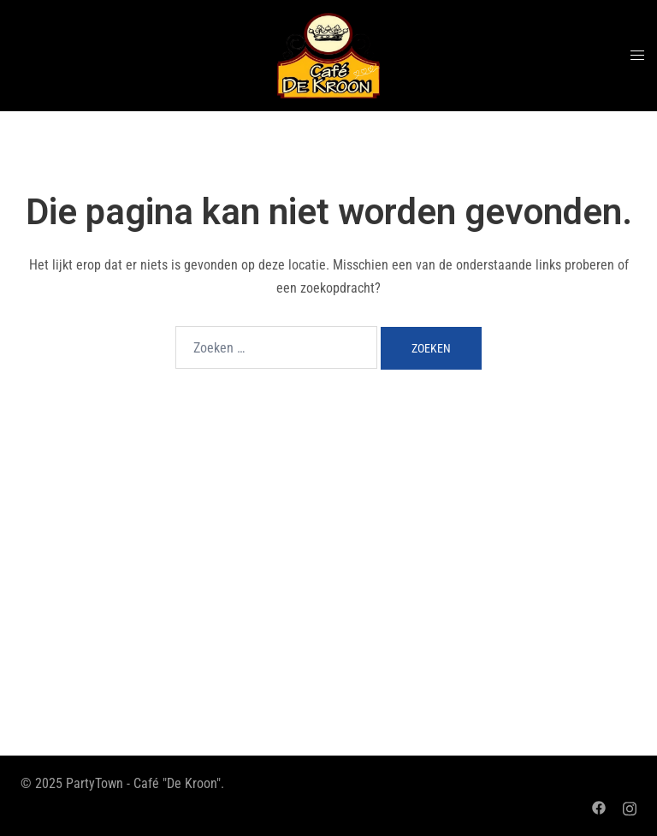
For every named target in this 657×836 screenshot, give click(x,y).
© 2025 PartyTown (72, 783)
